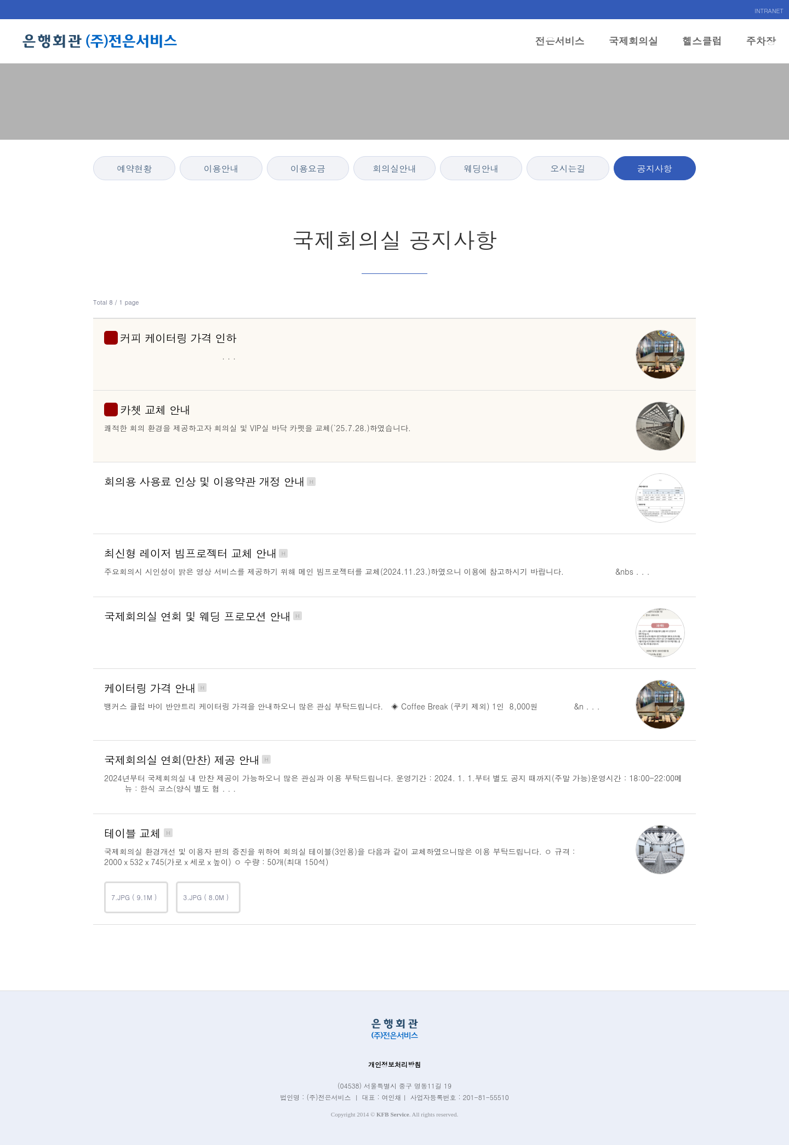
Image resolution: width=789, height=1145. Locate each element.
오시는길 (568, 168)
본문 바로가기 (0, 0)
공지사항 (654, 168)
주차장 (761, 48)
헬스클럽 (702, 48)
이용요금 (307, 168)
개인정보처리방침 (394, 1064)
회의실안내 (394, 168)
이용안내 (220, 168)
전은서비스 (560, 48)
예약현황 (134, 168)
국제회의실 (633, 48)
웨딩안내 (481, 168)
